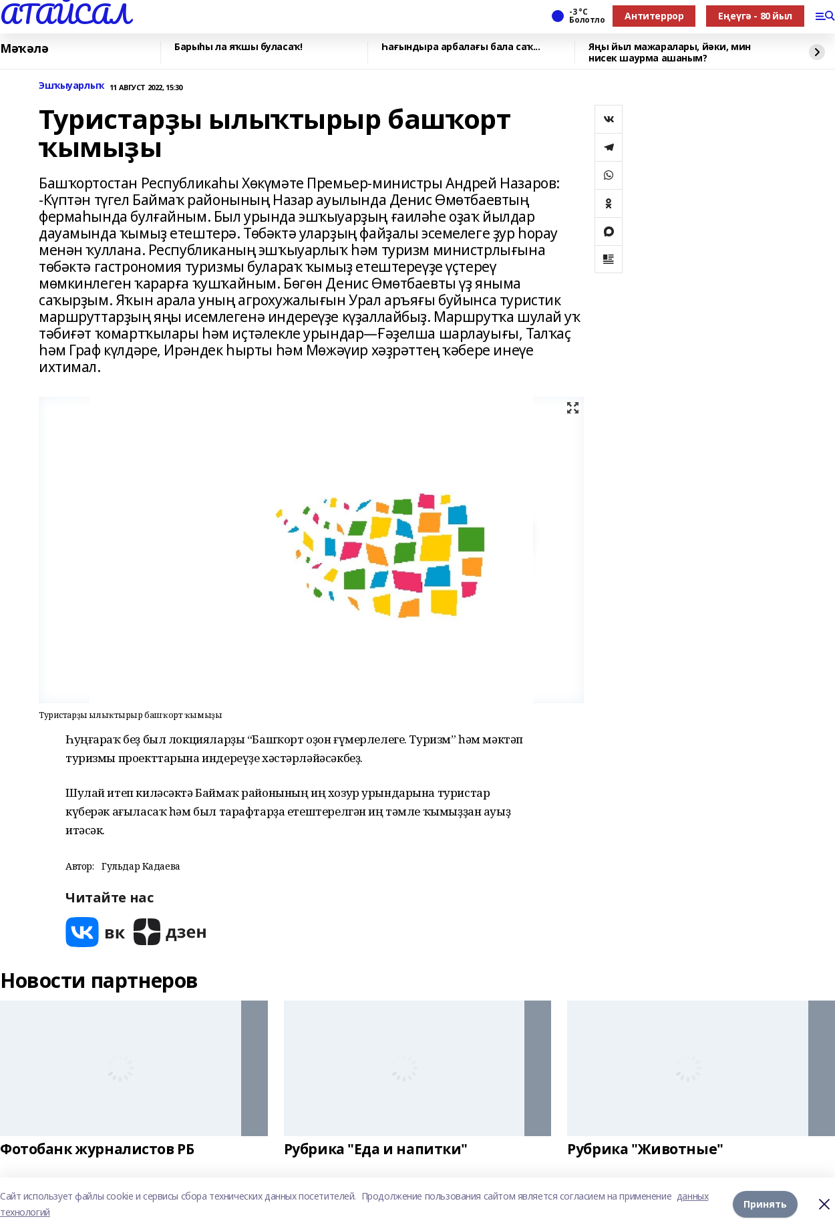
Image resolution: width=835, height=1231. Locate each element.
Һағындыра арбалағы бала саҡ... (460, 47)
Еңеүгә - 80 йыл (755, 15)
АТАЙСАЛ (65, 14)
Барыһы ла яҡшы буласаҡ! (238, 47)
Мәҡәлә (24, 48)
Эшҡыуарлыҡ (71, 86)
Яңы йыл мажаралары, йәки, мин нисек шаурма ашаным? (670, 52)
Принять (765, 1204)
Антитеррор (654, 15)
